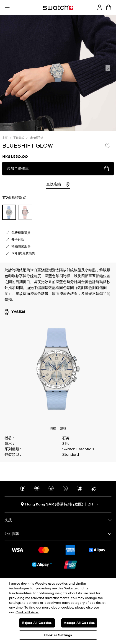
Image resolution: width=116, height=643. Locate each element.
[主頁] (58, 7)
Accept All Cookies (79, 623)
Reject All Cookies (37, 623)
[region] (58, 610)
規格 (63, 428)
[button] (7, 7)
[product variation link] (9, 212)
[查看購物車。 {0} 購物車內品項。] (108, 7)
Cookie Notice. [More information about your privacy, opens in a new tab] (27, 612)
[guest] (99, 7)
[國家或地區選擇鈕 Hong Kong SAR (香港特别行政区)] (52, 504)
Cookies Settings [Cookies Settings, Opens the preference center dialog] (58, 635)
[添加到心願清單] (107, 145)
